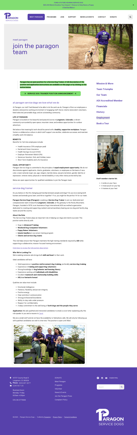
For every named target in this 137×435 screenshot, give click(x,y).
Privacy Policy (57, 417)
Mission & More (104, 83)
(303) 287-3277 (25, 383)
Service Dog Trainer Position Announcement (50, 94)
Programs (51, 17)
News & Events (87, 17)
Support (72, 17)
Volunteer (58, 389)
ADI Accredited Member (109, 100)
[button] (133, 5)
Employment (103, 117)
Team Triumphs (104, 89)
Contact (102, 17)
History (100, 112)
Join (62, 17)
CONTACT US (18, 386)
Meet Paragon (36, 17)
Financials (101, 106)
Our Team (101, 95)
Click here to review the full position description (30, 248)
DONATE (58, 378)
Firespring (47, 417)
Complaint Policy (61, 400)
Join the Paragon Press (63, 396)
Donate (113, 17)
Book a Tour (102, 123)
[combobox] (108, 386)
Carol (41, 313)
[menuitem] (36, 17)
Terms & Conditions (70, 417)
